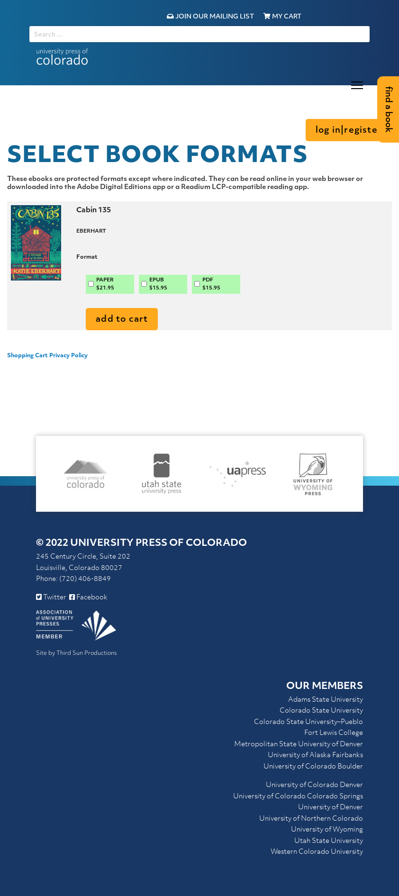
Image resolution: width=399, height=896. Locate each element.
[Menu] (357, 85)
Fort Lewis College (333, 733)
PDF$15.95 (211, 284)
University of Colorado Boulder (313, 766)
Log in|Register (349, 130)
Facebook (88, 597)
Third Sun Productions (86, 653)
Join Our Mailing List (210, 17)
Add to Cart (122, 319)
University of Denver (330, 807)
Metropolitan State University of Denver (298, 744)
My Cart (282, 17)
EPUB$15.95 (158, 284)
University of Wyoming (327, 829)
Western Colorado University (317, 852)
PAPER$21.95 (105, 284)
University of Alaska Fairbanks (315, 755)
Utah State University (328, 841)
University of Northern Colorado (311, 819)
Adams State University (325, 700)
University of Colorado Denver (314, 785)
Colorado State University (321, 711)
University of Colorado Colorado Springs (298, 796)
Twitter (51, 597)
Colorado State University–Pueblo (308, 722)
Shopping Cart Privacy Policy (47, 356)
